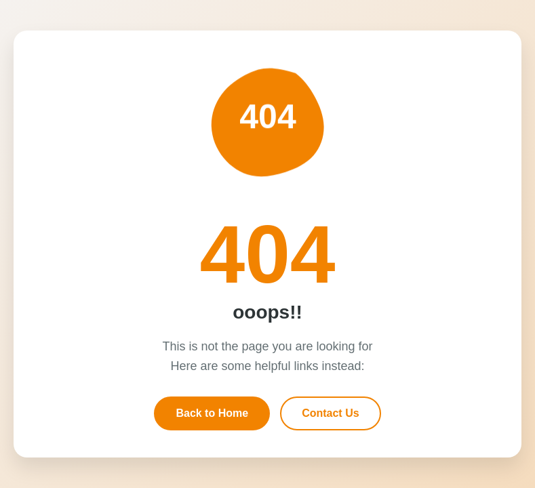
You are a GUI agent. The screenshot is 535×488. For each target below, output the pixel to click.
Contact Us (330, 413)
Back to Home (212, 413)
